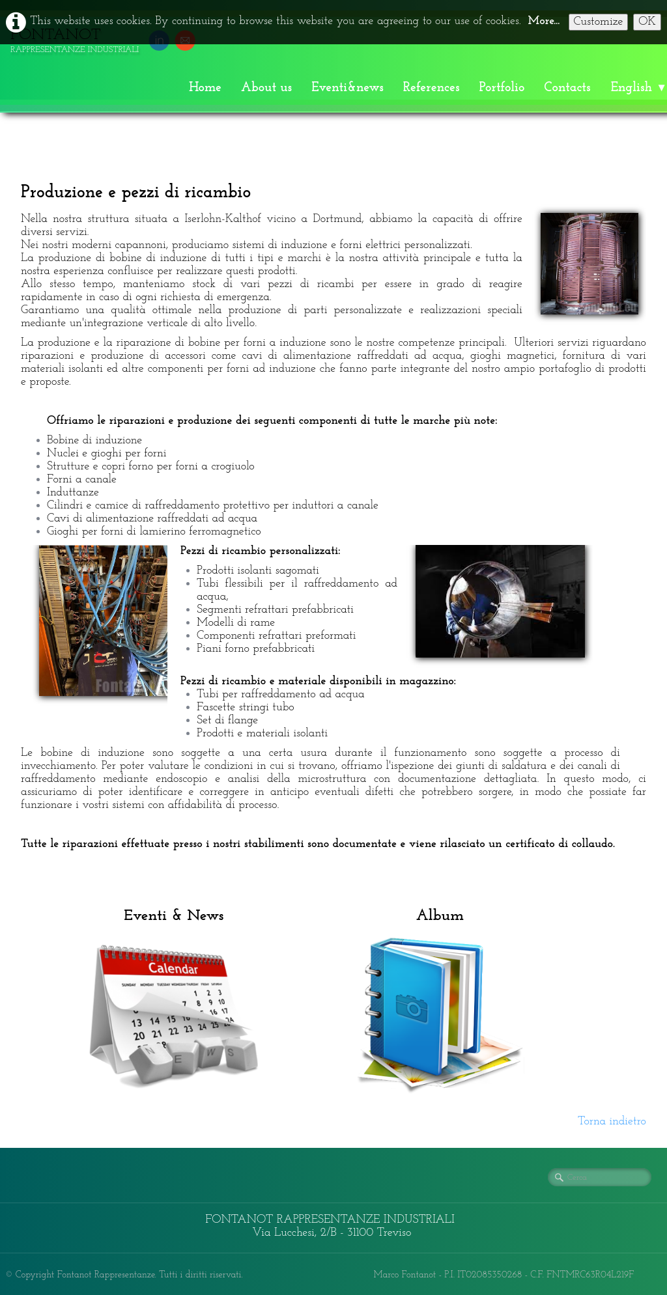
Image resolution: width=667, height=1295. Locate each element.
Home (205, 87)
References (431, 87)
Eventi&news (347, 87)
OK (647, 22)
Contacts (567, 87)
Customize (598, 22)
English (639, 87)
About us (266, 87)
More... (544, 21)
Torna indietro (612, 1121)
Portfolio (502, 87)
